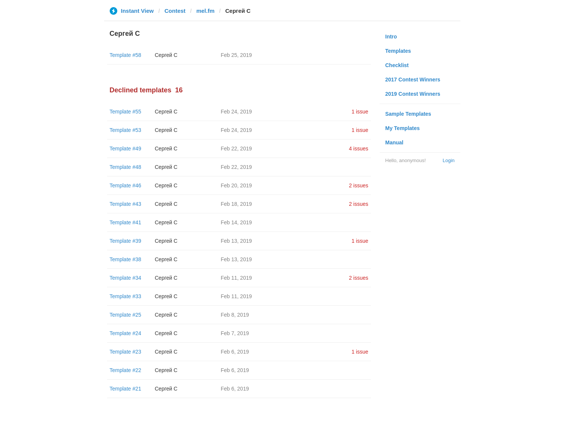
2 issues (358, 185)
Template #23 (125, 352)
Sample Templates (408, 114)
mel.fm (205, 11)
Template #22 (125, 370)
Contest (174, 11)
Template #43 (125, 204)
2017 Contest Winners (412, 80)
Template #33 (125, 296)
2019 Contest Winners (412, 94)
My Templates (402, 128)
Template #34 (125, 278)
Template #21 (125, 389)
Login (449, 160)
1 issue (359, 112)
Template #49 (125, 149)
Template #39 (125, 241)
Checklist (397, 65)
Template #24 (125, 333)
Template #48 (125, 167)
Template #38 (125, 259)
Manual (394, 142)
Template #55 (125, 112)
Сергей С (166, 55)
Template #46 (125, 185)
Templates (398, 51)
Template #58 (125, 55)
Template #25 (125, 315)
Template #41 (125, 222)
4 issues (358, 149)
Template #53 (125, 130)
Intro (391, 37)
